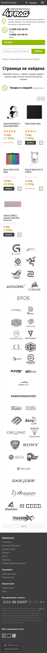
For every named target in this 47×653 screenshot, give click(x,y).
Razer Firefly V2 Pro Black (13, 161)
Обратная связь (8, 577)
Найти (38, 51)
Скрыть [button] (23, 526)
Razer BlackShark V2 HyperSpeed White (13, 115)
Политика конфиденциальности (14, 563)
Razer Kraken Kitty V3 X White (34, 161)
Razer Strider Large (34, 114)
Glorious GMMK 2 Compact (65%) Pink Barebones (13, 208)
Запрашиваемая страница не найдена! (24, 59)
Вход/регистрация (9, 2)
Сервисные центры (9, 573)
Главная (5, 59)
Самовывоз (6, 559)
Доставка (5, 552)
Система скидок (8, 587)
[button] (39, 98)
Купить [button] (30, 143)
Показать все (37, 88)
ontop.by (41, 608)
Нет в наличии (8, 142)
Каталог (23, 42)
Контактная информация (11, 545)
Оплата (4, 556)
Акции (4, 591)
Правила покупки (8, 549)
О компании (6, 542)
